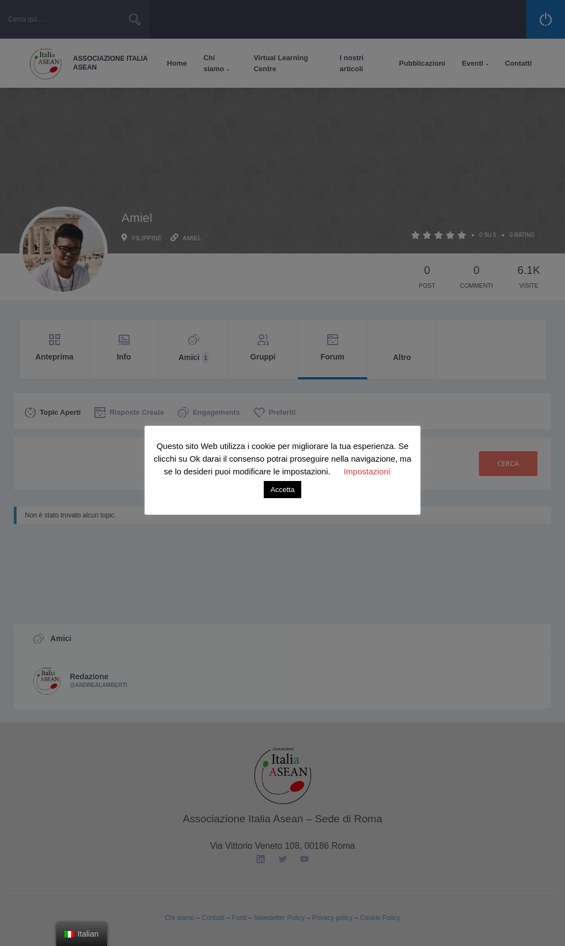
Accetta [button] (282, 489)
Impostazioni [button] (367, 471)
